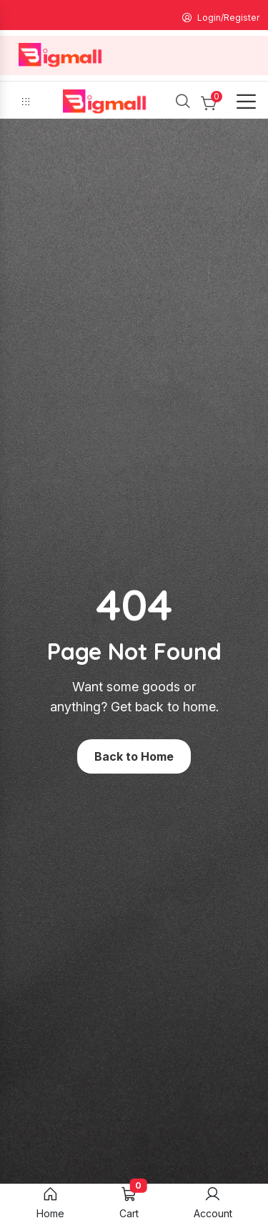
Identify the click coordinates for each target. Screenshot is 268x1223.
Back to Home (134, 756)
